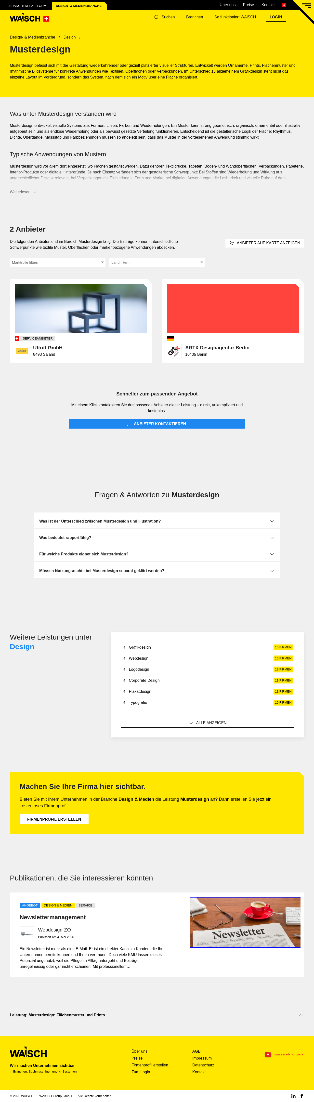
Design (22, 647)
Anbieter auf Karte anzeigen (264, 243)
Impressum (202, 1058)
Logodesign (207, 669)
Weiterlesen (24, 192)
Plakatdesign (207, 692)
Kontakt (268, 5)
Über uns (228, 5)
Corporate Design (207, 680)
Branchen (194, 17)
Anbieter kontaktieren (156, 423)
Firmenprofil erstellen (54, 819)
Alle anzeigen (208, 723)
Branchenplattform (27, 6)
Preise (248, 5)
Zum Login (140, 1072)
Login (276, 17)
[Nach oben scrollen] (300, 1015)
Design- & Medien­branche (79, 6)
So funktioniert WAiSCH (235, 17)
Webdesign (207, 658)
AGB (196, 1051)
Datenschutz (203, 1065)
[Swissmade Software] (278, 1054)
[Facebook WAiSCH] (301, 1096)
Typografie (207, 703)
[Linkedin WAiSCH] (293, 1096)
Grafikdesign (207, 647)
